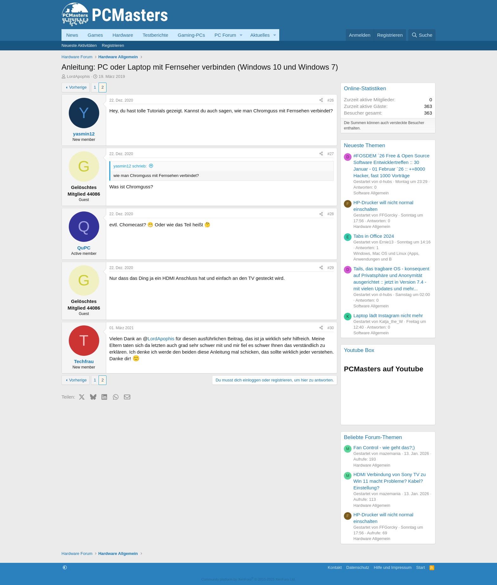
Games (95, 35)
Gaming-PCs (191, 35)
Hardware (123, 35)
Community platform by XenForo (248, 579)
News (72, 35)
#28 (330, 214)
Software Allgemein (371, 193)
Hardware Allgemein (371, 226)
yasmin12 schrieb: (130, 166)
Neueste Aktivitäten (79, 45)
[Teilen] (321, 100)
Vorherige (78, 87)
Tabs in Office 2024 (373, 236)
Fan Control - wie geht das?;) (384, 447)
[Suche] (422, 35)
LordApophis (78, 76)
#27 (330, 154)
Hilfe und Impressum (392, 567)
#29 (330, 268)
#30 (330, 328)
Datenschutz (357, 567)
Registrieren (113, 45)
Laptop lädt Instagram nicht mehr (388, 315)
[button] (241, 35)
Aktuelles (260, 35)
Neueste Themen (364, 145)
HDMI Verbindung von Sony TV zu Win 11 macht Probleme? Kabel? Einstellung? (389, 481)
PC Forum (225, 35)
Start (420, 567)
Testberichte (155, 35)
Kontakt (335, 567)
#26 (330, 100)
